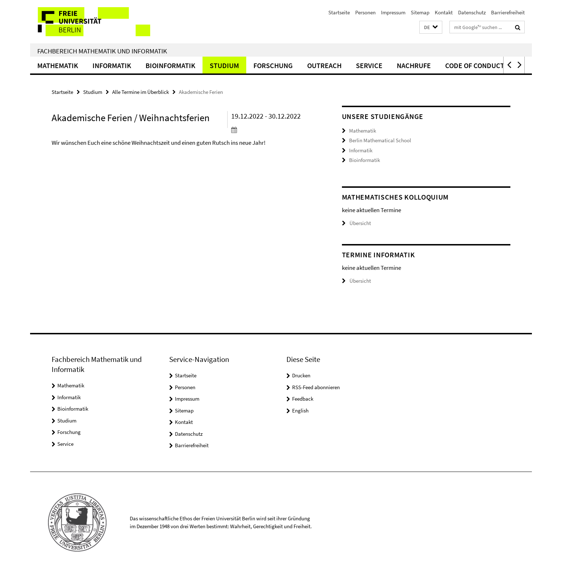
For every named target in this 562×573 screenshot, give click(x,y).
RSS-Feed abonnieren (316, 387)
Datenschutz (472, 12)
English (300, 410)
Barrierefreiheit (508, 12)
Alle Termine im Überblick (140, 92)
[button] (430, 27)
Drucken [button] (301, 375)
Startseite (339, 12)
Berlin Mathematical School (380, 140)
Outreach (324, 65)
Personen (365, 12)
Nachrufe (414, 65)
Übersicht (356, 223)
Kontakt (444, 12)
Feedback (302, 398)
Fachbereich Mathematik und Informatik (102, 51)
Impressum (393, 12)
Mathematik (57, 65)
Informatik (111, 65)
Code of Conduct (474, 65)
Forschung (273, 65)
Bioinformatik (170, 65)
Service (369, 65)
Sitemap (420, 12)
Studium (224, 65)
